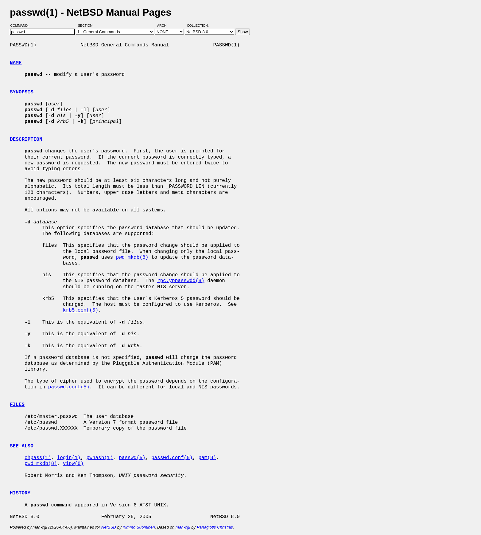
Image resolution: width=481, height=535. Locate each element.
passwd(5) (132, 457)
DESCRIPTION (26, 139)
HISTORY (20, 493)
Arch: (165, 25)
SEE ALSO (21, 446)
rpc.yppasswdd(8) (180, 280)
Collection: (198, 25)
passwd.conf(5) (68, 387)
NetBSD (108, 527)
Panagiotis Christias (215, 527)
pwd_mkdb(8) (132, 257)
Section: (87, 25)
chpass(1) (38, 457)
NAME (15, 63)
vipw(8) (73, 463)
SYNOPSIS (21, 92)
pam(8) (207, 457)
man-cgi (183, 527)
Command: (21, 25)
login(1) (69, 457)
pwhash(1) (100, 457)
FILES (17, 404)
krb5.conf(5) (80, 310)
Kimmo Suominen (138, 527)
